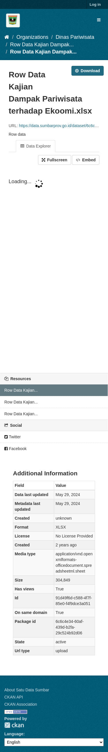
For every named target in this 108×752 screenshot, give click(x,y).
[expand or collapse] (99, 20)
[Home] (6, 37)
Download (87, 70)
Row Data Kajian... (21, 390)
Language (13, 734)
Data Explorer (35, 146)
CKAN (14, 725)
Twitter (12, 437)
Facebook (15, 448)
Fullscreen (54, 160)
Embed (86, 160)
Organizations (32, 37)
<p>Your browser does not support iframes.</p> (54, 269)
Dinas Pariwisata (75, 37)
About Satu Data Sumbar (26, 690)
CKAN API (13, 697)
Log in (95, 4)
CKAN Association (20, 704)
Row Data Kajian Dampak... (42, 44)
